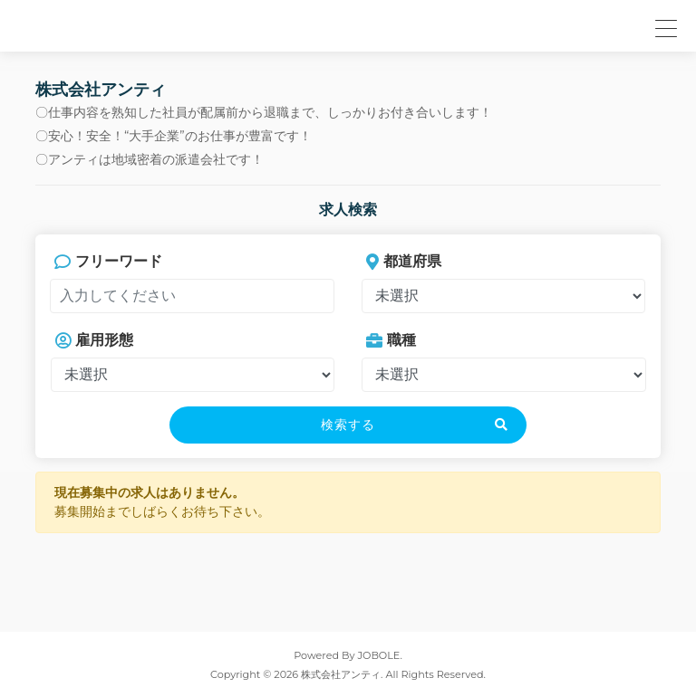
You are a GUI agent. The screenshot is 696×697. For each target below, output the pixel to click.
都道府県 (403, 261)
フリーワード (108, 261)
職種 (391, 339)
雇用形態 (94, 339)
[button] (663, 26)
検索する (348, 424)
